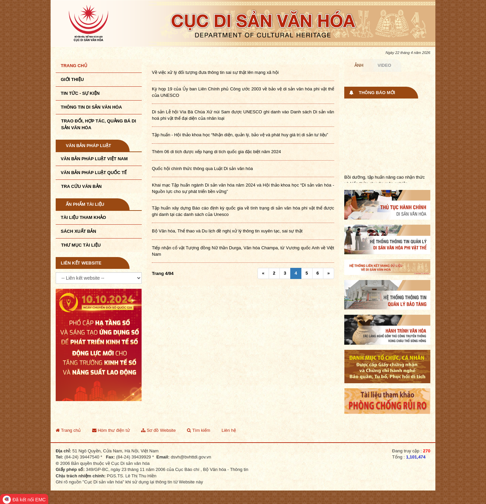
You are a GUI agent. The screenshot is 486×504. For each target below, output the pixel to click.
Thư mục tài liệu (81, 245)
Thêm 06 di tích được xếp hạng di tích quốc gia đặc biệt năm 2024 (216, 151)
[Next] (328, 273)
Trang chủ (74, 65)
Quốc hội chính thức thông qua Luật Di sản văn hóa (202, 168)
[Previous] (263, 273)
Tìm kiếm (198, 430)
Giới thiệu (72, 79)
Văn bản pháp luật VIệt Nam (94, 158)
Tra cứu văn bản (81, 186)
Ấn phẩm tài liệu (85, 204)
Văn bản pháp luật (88, 145)
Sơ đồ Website (158, 430)
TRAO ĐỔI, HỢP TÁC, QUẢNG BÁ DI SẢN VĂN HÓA (98, 124)
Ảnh (358, 65)
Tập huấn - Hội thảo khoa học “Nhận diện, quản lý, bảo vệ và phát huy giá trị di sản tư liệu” (240, 134)
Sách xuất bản (78, 231)
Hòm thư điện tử (111, 430)
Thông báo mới (377, 92)
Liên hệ (228, 430)
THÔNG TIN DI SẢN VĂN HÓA (91, 107)
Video (384, 65)
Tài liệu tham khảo (83, 217)
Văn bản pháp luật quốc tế (94, 172)
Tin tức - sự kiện (80, 93)
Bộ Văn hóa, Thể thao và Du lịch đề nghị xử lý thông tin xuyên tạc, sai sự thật (227, 230)
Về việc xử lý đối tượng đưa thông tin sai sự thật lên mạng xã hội (215, 72)
